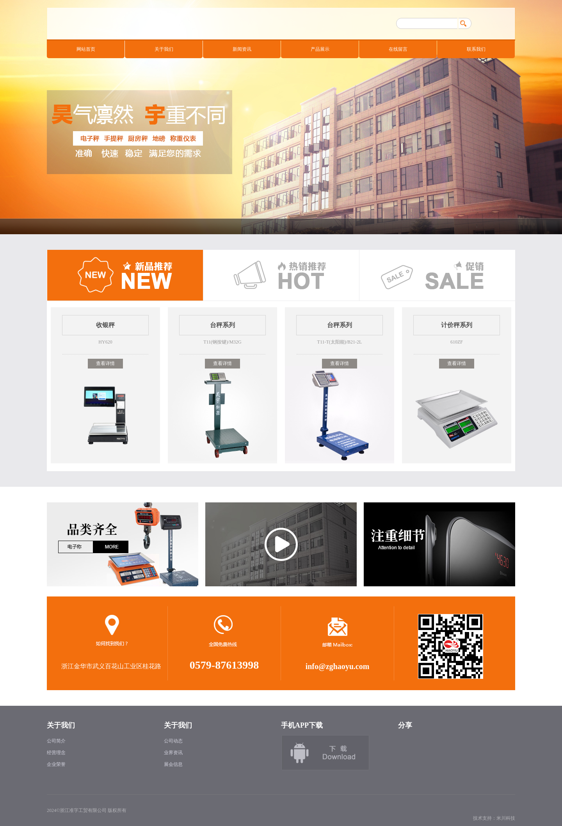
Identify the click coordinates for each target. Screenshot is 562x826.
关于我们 (164, 49)
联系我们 (476, 49)
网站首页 (85, 49)
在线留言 (398, 49)
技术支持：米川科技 (494, 818)
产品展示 (320, 49)
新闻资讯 (242, 49)
